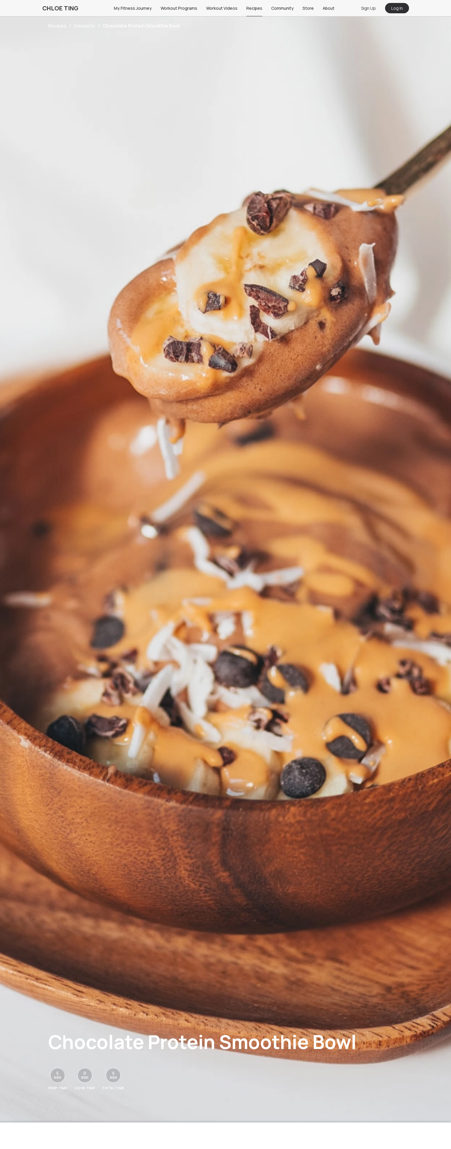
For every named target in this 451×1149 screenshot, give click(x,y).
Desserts (84, 25)
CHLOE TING (60, 8)
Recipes (254, 8)
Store (308, 8)
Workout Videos (221, 8)
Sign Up (368, 8)
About (328, 8)
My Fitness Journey (133, 8)
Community (282, 8)
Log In (397, 8)
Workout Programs (179, 8)
